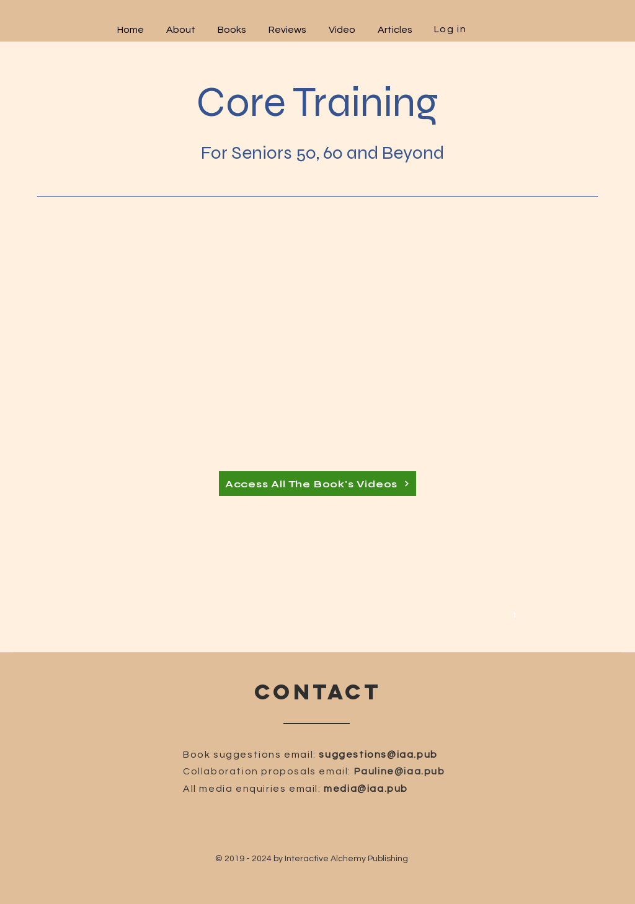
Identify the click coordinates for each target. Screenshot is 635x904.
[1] (517, 613)
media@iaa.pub (366, 789)
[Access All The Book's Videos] (317, 483)
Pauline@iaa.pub (399, 771)
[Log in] (451, 28)
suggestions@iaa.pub (378, 755)
